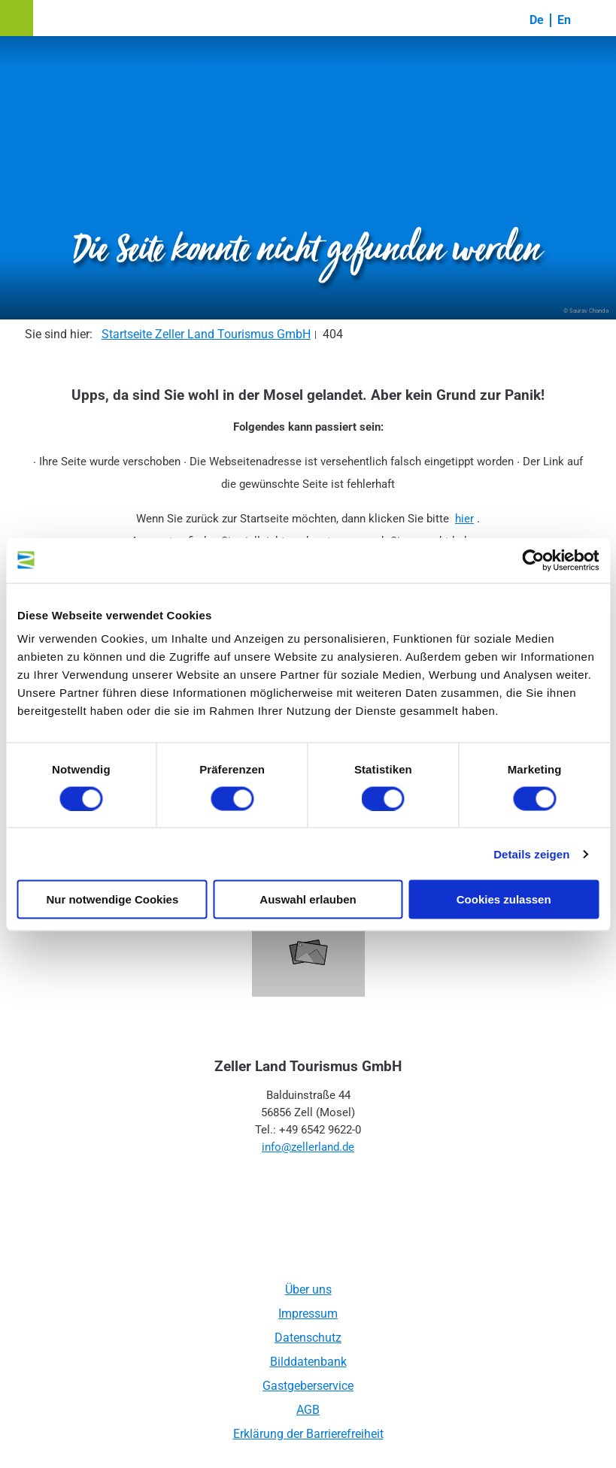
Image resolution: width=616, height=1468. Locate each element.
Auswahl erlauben (307, 899)
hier (464, 518)
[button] (16, 18)
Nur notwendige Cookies (112, 899)
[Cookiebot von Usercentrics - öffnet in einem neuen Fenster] (533, 560)
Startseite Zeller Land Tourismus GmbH (206, 334)
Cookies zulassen (504, 899)
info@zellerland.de (308, 1147)
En (564, 20)
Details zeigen (531, 853)
